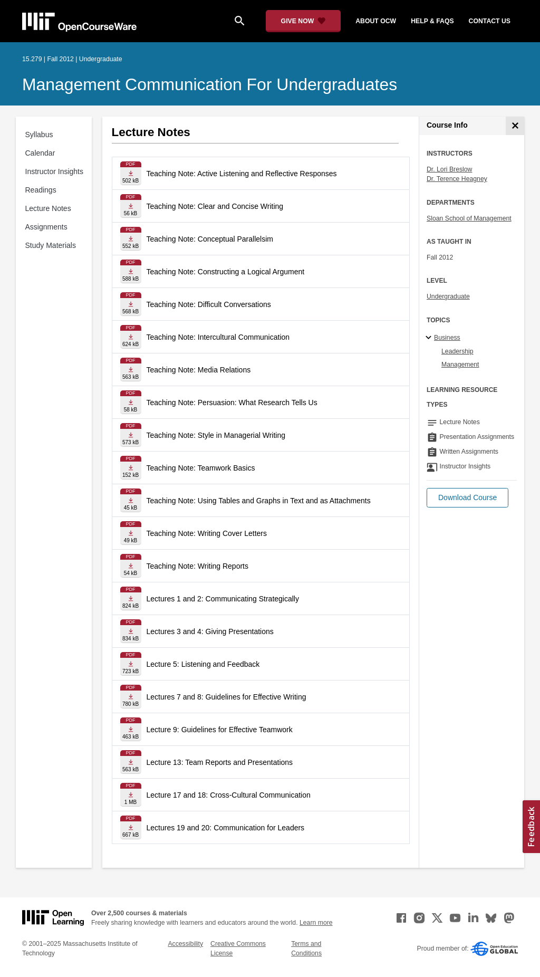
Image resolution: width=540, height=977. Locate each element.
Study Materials (50, 245)
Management (460, 364)
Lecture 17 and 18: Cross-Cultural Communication (229, 795)
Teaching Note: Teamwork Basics (201, 468)
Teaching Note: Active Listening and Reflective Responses (242, 173)
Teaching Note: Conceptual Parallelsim (210, 239)
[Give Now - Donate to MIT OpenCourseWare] (303, 21)
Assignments (46, 227)
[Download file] (130, 173)
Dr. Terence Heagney (457, 179)
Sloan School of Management (469, 218)
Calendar (40, 153)
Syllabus (39, 134)
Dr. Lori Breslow (449, 169)
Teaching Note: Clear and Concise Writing (215, 206)
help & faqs (432, 21)
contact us (489, 21)
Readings (40, 190)
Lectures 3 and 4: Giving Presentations (210, 631)
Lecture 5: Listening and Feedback (203, 664)
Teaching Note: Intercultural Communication (218, 337)
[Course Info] (515, 126)
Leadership (457, 351)
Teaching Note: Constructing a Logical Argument (226, 271)
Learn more (316, 922)
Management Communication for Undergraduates (209, 84)
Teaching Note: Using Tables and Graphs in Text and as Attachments (259, 500)
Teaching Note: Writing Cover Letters (207, 533)
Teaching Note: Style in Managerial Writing (216, 435)
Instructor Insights (54, 171)
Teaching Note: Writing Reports (198, 566)
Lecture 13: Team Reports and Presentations (220, 762)
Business (447, 337)
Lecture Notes (48, 208)
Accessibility (185, 943)
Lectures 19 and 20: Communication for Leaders (226, 827)
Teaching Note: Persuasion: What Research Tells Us (232, 402)
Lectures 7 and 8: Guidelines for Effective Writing (226, 697)
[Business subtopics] (430, 338)
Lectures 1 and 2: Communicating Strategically (223, 599)
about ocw (375, 21)
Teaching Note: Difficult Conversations (209, 304)
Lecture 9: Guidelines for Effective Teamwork (220, 729)
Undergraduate (448, 296)
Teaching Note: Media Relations (199, 370)
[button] (467, 497)
